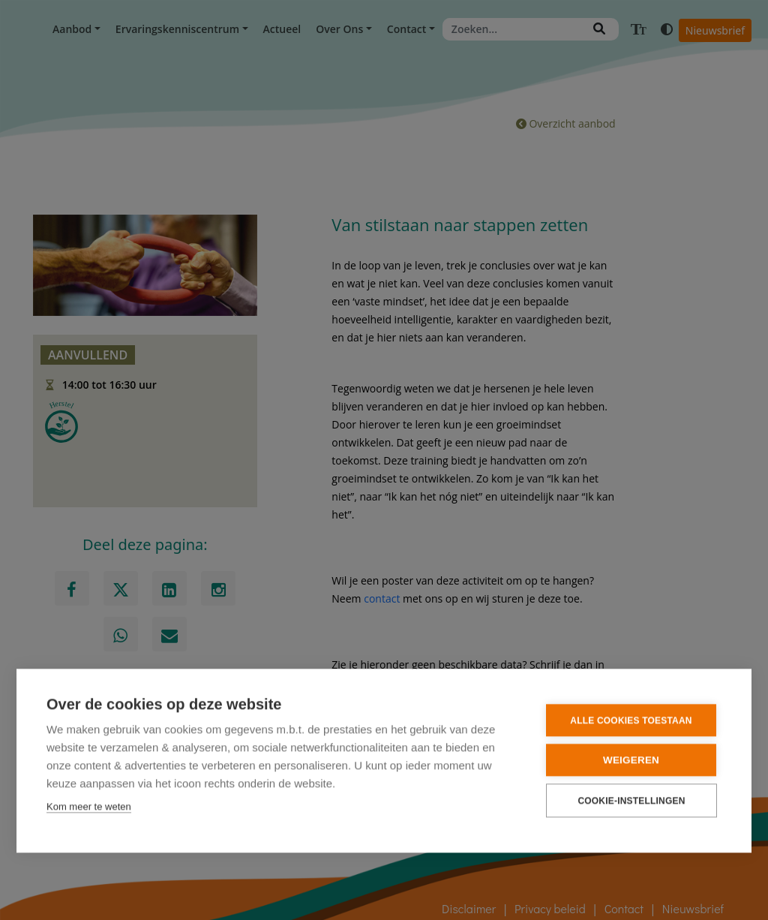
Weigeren (631, 759)
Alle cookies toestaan (631, 719)
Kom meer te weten (88, 805)
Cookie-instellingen (631, 800)
